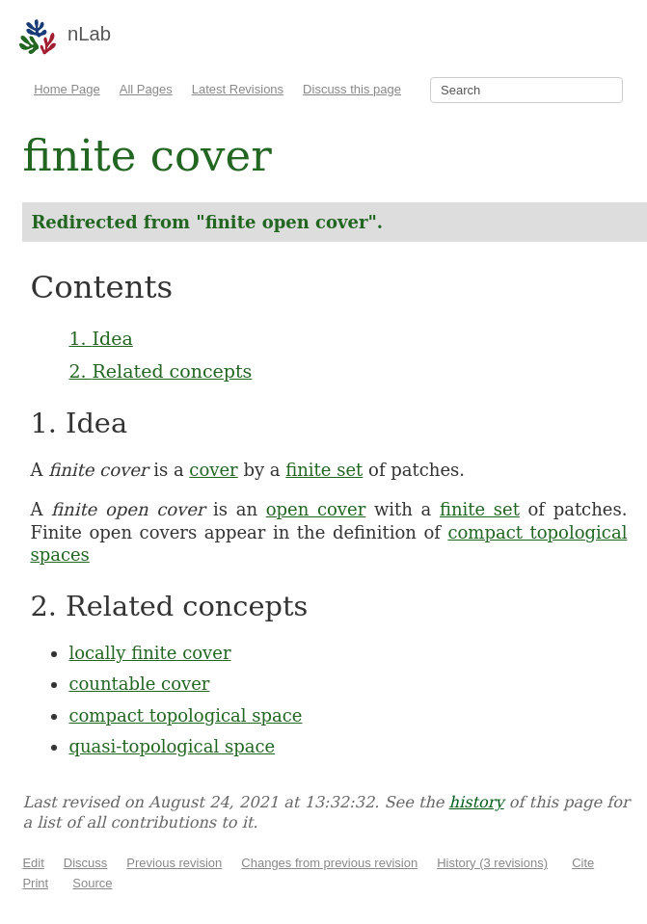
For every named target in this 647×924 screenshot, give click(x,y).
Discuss (86, 863)
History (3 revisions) (492, 863)
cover (213, 470)
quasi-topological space (171, 746)
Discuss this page (352, 89)
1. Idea (100, 338)
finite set (324, 470)
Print (35, 883)
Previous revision (174, 863)
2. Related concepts (160, 371)
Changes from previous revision (329, 863)
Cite (583, 863)
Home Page (67, 89)
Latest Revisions (237, 89)
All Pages (146, 89)
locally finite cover (149, 653)
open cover (316, 509)
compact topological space (185, 715)
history (476, 802)
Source (92, 883)
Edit (32, 863)
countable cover (138, 683)
